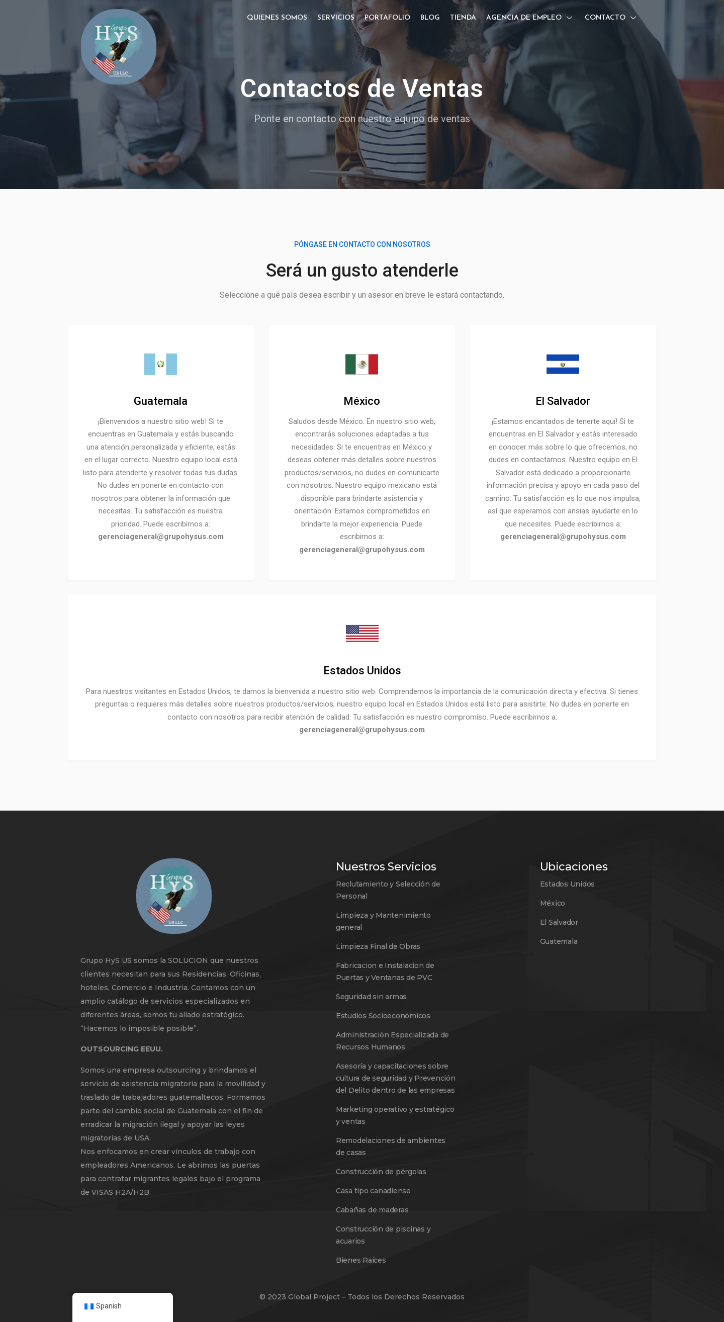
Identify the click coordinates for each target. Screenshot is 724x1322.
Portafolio (387, 18)
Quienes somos (277, 18)
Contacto (612, 18)
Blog (430, 18)
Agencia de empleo (530, 18)
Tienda (463, 18)
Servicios (335, 18)
